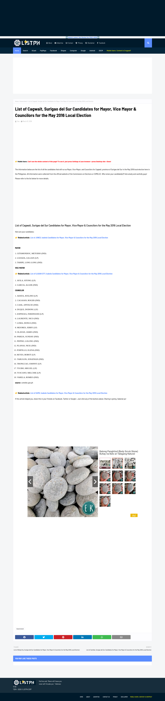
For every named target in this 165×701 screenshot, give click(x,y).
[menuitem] (119, 50)
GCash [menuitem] (34, 50)
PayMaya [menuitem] (43, 50)
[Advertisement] (82, 18)
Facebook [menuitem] (53, 50)
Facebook (101, 43)
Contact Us (106, 697)
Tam (18, 121)
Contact (69, 43)
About (49, 43)
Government (23, 101)
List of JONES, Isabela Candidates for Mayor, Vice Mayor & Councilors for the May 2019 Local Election (69, 237)
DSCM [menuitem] (101, 50)
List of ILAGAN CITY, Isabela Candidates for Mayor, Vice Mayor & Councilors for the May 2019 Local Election (71, 273)
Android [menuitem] (92, 50)
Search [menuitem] (25, 50)
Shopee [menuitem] (63, 50)
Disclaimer (89, 43)
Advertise (59, 43)
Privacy (79, 43)
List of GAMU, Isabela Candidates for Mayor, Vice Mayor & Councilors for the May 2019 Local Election (68, 393)
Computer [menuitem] (73, 50)
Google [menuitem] (83, 50)
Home (17, 101)
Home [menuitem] (17, 50)
